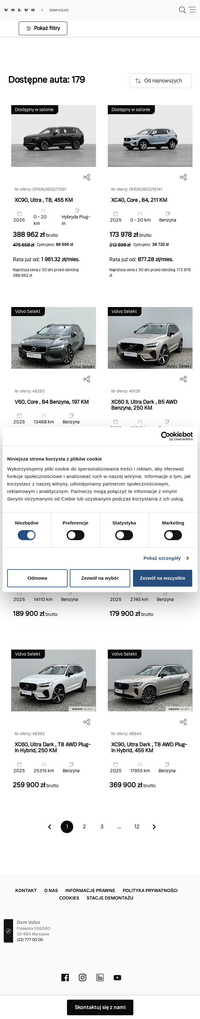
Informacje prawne (90, 890)
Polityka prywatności (150, 890)
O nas (51, 890)
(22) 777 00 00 (30, 939)
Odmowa (37, 578)
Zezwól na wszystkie (162, 578)
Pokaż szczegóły (162, 558)
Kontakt (26, 890)
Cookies (69, 898)
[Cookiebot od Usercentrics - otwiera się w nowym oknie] (165, 436)
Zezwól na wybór (100, 578)
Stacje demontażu (110, 898)
